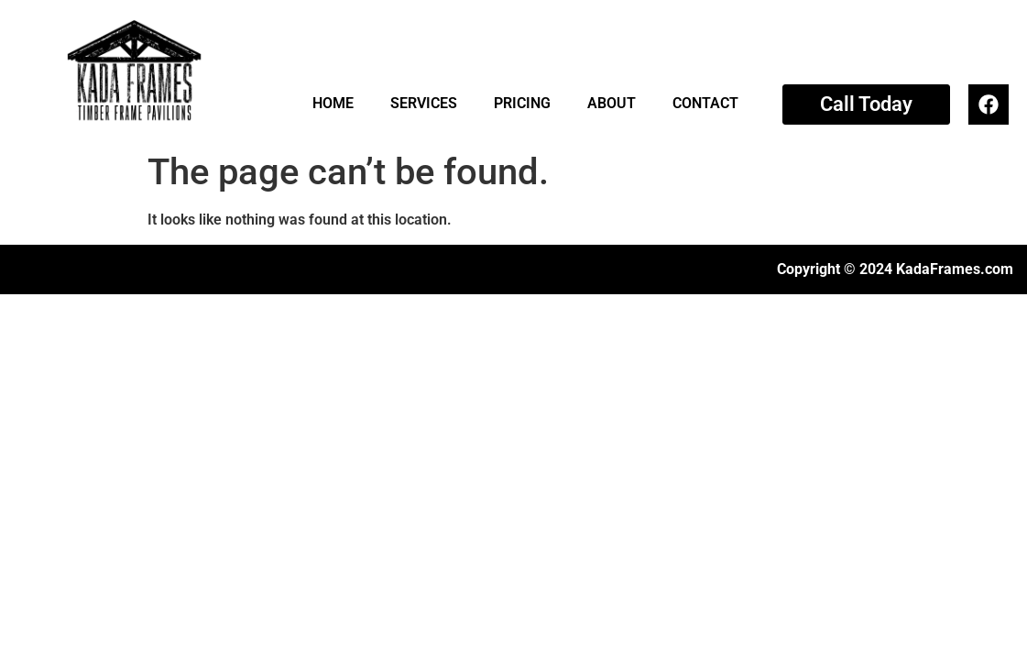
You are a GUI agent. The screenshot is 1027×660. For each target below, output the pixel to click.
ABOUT (611, 103)
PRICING (522, 103)
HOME (333, 103)
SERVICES (423, 103)
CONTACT (705, 103)
